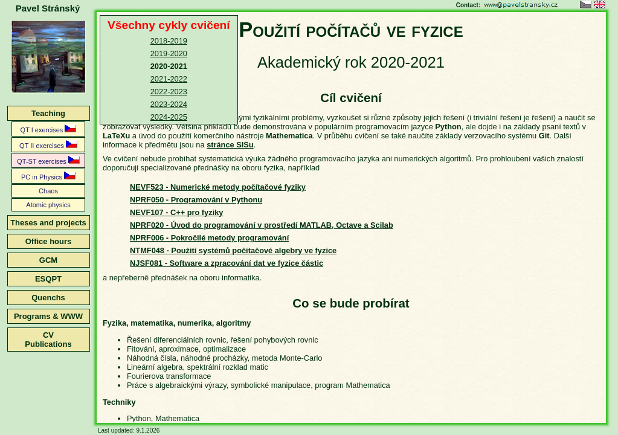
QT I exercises (49, 129)
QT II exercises (48, 144)
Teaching (48, 113)
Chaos (48, 191)
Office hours (48, 241)
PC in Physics (48, 176)
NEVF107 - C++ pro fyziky (176, 212)
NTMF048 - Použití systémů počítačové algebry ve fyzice (233, 250)
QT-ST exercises (48, 160)
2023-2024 (168, 104)
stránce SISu (230, 144)
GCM (48, 260)
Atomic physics (48, 204)
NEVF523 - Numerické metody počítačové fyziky (218, 187)
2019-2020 (168, 53)
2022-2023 (168, 91)
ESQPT (48, 278)
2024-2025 (168, 116)
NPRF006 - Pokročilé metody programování (209, 237)
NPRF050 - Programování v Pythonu (196, 199)
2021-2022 (168, 78)
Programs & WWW (48, 316)
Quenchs (48, 297)
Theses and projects (48, 222)
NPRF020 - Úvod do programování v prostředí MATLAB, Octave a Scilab (261, 225)
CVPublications (48, 339)
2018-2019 (168, 40)
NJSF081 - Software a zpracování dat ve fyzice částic (226, 263)
